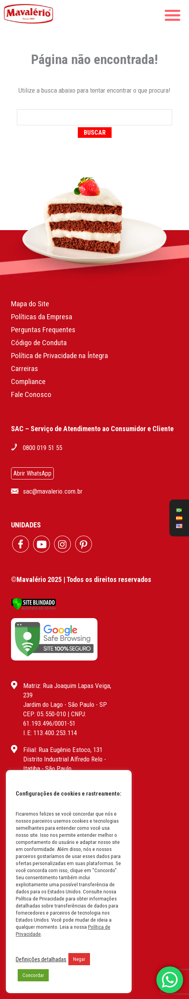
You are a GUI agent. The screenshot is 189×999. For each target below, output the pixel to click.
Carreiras (24, 368)
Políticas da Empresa (41, 316)
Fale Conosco (31, 394)
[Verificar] (33, 608)
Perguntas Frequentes (43, 329)
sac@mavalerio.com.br (53, 491)
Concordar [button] (33, 975)
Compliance (28, 381)
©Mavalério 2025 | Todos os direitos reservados (81, 579)
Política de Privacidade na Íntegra (59, 355)
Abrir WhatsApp (32, 473)
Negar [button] (79, 959)
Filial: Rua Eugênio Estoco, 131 (63, 750)
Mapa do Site (30, 303)
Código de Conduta (39, 342)
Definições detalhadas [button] (41, 959)
